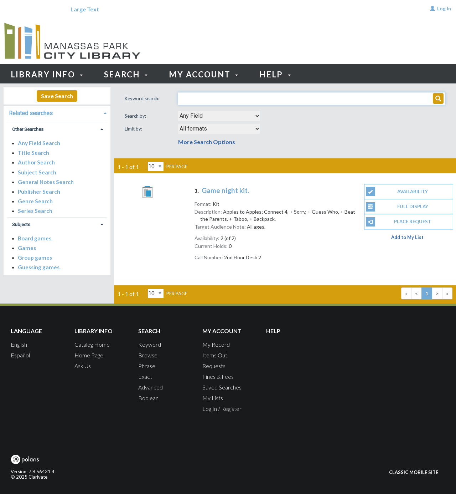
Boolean (148, 397)
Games (27, 248)
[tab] (57, 113)
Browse (147, 355)
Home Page (88, 355)
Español (20, 355)
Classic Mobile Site (413, 472)
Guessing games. (39, 267)
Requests (214, 365)
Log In (444, 8)
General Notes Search (46, 182)
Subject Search (37, 172)
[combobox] (219, 116)
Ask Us (82, 365)
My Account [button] (203, 74)
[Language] (26, 9)
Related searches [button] (31, 113)
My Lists (212, 397)
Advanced (150, 387)
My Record (216, 344)
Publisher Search (39, 191)
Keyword (149, 344)
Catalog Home (92, 344)
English (19, 344)
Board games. (35, 238)
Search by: (136, 116)
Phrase (146, 365)
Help (273, 330)
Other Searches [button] (27, 129)
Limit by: (134, 129)
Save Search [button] (57, 95)
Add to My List (407, 237)
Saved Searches (222, 387)
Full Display (397, 207)
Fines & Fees (218, 376)
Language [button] (26, 330)
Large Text (85, 9)
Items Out (214, 355)
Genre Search (35, 201)
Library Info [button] (47, 74)
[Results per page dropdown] (156, 166)
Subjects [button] (21, 224)
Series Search (35, 211)
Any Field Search (39, 143)
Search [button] (125, 74)
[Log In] (432, 8)
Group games (35, 257)
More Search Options (206, 141)
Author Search (36, 162)
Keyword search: (142, 98)
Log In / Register (222, 408)
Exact (145, 376)
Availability (397, 191)
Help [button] (274, 74)
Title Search (33, 152)
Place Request (398, 221)
